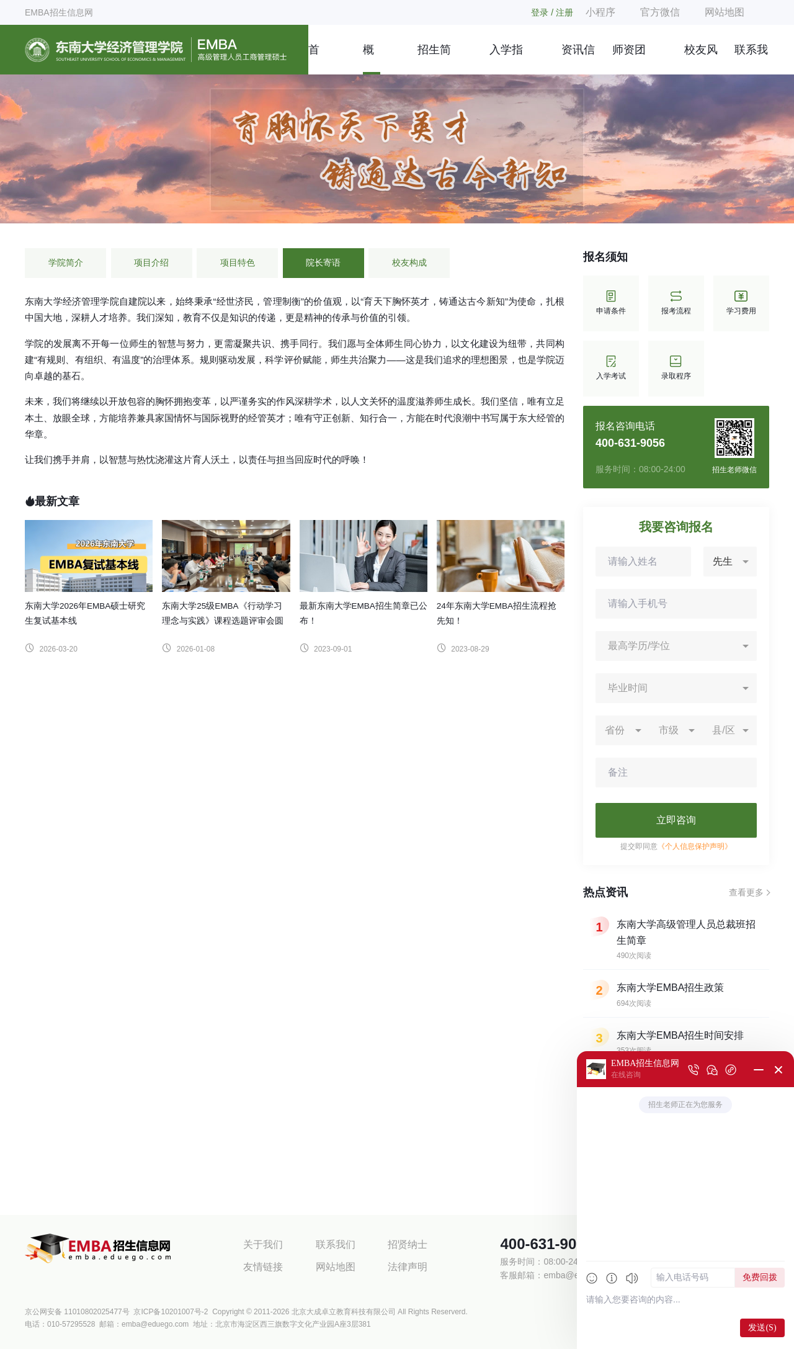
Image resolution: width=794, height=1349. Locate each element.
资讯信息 (578, 58)
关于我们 (263, 1244)
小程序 (600, 12)
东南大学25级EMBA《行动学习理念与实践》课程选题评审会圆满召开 (222, 620)
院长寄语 (323, 262)
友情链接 (263, 1267)
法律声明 (407, 1267)
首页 (313, 58)
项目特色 (237, 262)
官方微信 (660, 12)
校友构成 (409, 262)
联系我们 (751, 58)
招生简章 (434, 58)
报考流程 (676, 303)
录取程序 (676, 368)
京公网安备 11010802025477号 (77, 1311)
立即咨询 (676, 820)
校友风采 (701, 58)
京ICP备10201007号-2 (170, 1311)
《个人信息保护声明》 (695, 846)
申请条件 (611, 303)
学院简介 (65, 262)
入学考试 (611, 368)
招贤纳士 (407, 1244)
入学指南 (506, 58)
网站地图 (724, 12)
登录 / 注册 (552, 12)
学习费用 (741, 303)
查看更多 (746, 892)
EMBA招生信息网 (59, 12)
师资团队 (629, 58)
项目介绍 (151, 262)
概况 (368, 58)
